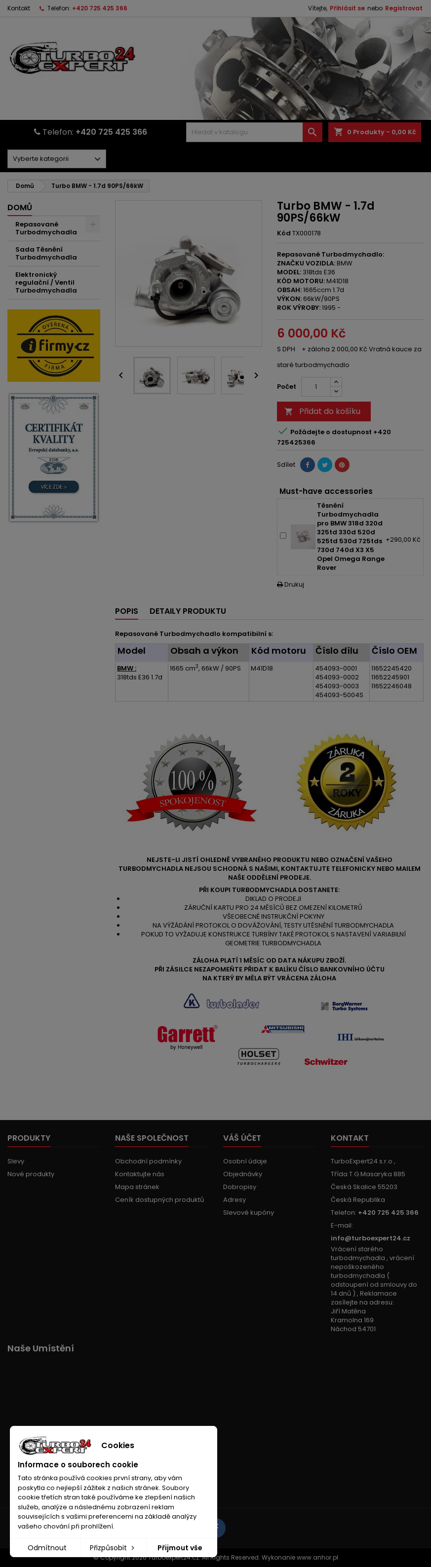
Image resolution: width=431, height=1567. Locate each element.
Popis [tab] (126, 611)
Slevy (15, 1161)
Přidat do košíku (322, 411)
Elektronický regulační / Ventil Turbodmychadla (46, 282)
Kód (284, 233)
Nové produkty (30, 1174)
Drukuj (290, 584)
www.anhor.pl (317, 1557)
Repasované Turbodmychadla (46, 228)
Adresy (234, 1199)
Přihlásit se (347, 8)
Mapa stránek (137, 1187)
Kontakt (18, 8)
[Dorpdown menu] (56, 158)
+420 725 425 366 (99, 8)
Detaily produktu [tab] (188, 611)
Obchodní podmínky (148, 1161)
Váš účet (242, 1138)
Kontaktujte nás (139, 1174)
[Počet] (316, 387)
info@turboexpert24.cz (370, 1238)
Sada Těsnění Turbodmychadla (46, 253)
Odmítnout (47, 1548)
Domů (19, 207)
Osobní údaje (245, 1161)
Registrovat (404, 8)
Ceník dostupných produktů (159, 1199)
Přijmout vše (179, 1548)
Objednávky (242, 1174)
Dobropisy (239, 1187)
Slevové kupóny (248, 1212)
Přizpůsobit (113, 1548)
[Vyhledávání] (254, 132)
